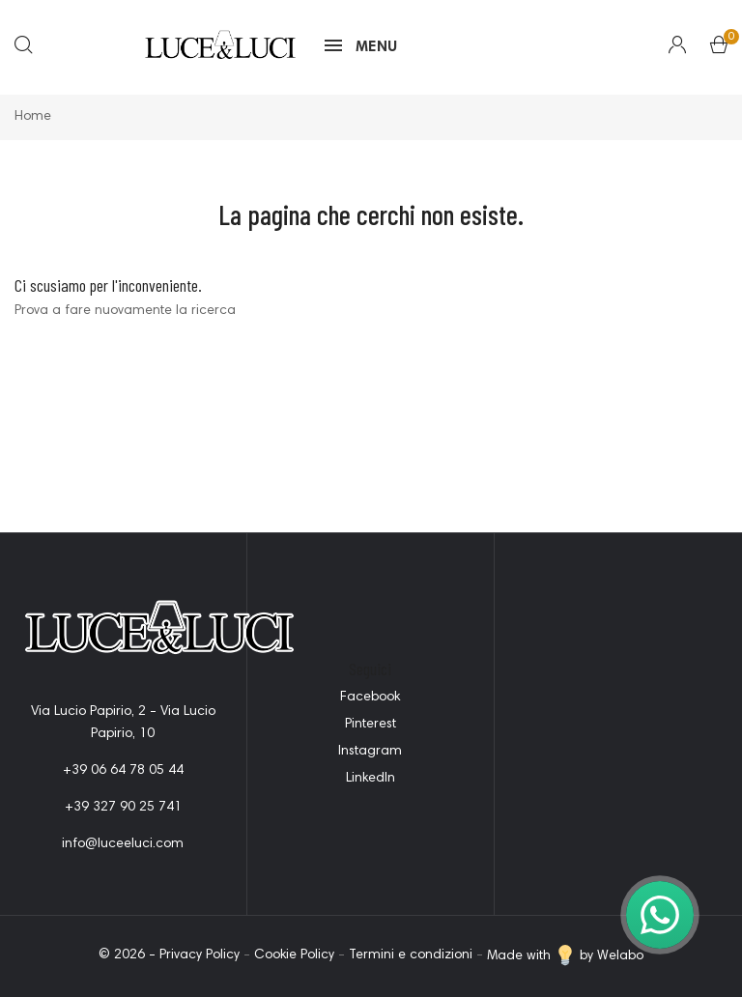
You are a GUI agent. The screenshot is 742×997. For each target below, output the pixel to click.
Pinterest (370, 724)
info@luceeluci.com (123, 844)
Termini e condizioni (410, 956)
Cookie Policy (294, 956)
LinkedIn (370, 778)
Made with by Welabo (565, 956)
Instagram (370, 751)
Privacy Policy (199, 956)
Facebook (370, 697)
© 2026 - (129, 956)
